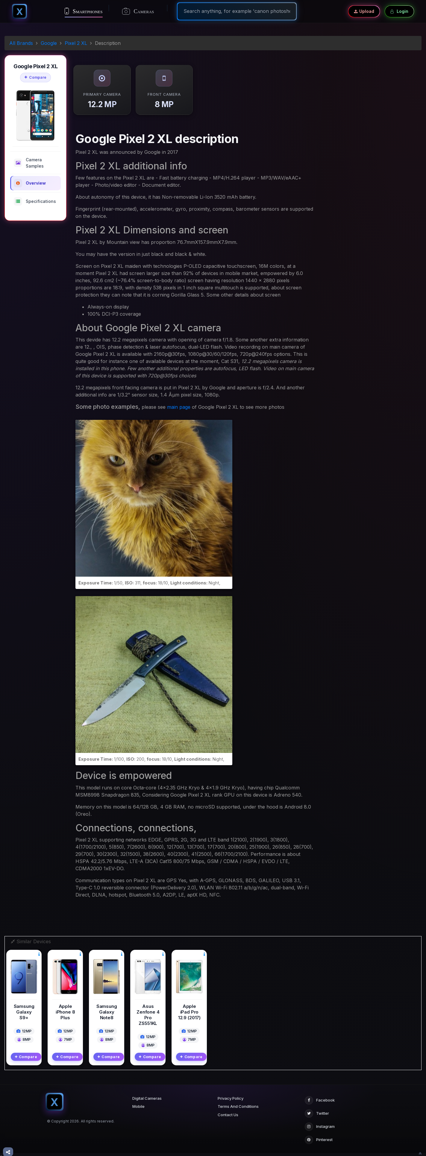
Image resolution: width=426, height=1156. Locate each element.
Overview (30, 183)
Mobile (138, 1102)
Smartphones (84, 11)
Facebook (320, 1096)
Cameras (138, 11)
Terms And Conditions (238, 1102)
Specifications (35, 201)
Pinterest (319, 1135)
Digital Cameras (147, 1094)
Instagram (320, 1122)
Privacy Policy (230, 1094)
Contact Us (228, 1110)
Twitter (317, 1109)
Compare (35, 77)
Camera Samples (29, 162)
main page (178, 407)
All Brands (21, 43)
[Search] (237, 11)
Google (49, 43)
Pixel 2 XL (76, 43)
